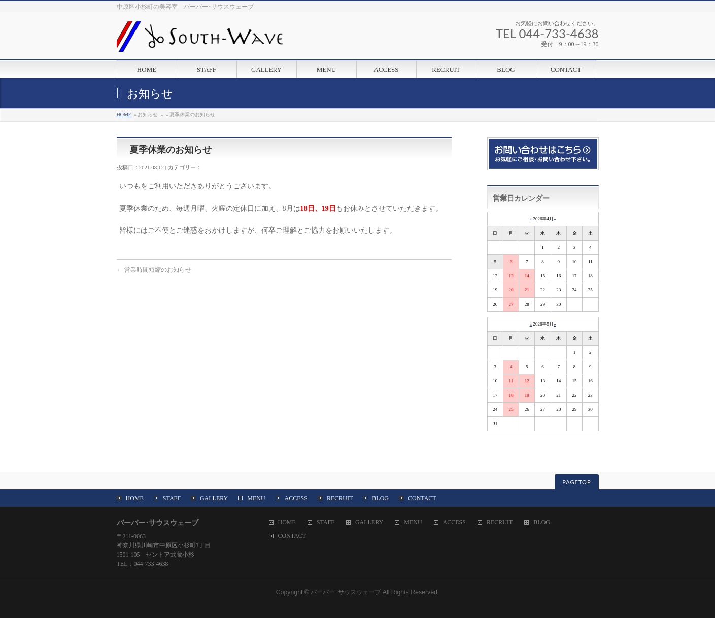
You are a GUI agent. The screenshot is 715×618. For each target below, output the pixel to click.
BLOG (380, 498)
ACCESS (296, 498)
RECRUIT (340, 498)
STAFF (172, 498)
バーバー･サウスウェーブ (346, 592)
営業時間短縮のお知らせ (154, 269)
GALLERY (214, 498)
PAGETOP (576, 482)
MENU (256, 498)
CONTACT (422, 498)
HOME (124, 114)
